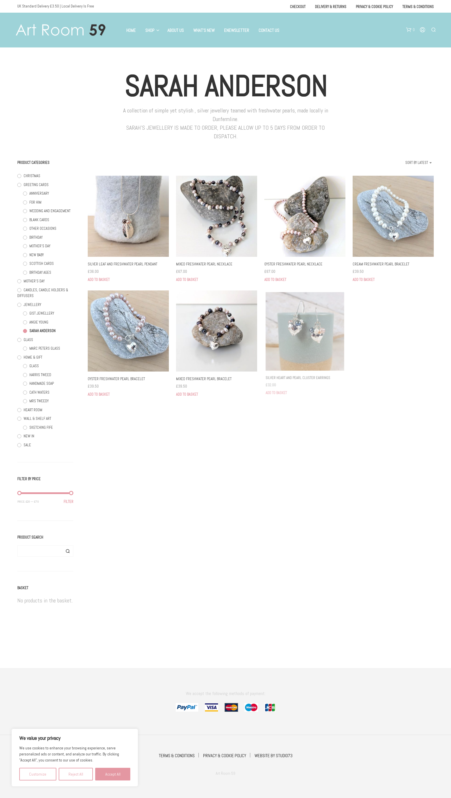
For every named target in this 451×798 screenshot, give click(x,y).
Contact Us (269, 30)
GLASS (28, 339)
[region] (75, 757)
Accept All (113, 774)
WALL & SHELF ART (37, 418)
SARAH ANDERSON (42, 330)
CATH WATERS (39, 392)
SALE (27, 445)
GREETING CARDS (36, 184)
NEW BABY (36, 254)
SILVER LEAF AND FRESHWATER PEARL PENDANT (122, 264)
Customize (37, 774)
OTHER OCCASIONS (42, 228)
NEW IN (29, 436)
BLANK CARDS (39, 219)
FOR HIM (35, 202)
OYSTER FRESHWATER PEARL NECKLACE (293, 264)
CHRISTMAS (32, 175)
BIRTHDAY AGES (40, 272)
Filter (68, 501)
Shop (149, 30)
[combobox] (409, 163)
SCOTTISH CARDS (41, 263)
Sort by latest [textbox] (416, 162)
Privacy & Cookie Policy (374, 6)
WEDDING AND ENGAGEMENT (49, 210)
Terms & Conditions (418, 6)
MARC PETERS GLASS (44, 348)
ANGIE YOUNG (38, 322)
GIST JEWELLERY (41, 313)
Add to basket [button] (99, 279)
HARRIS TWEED (40, 374)
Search (67, 551)
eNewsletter (236, 30)
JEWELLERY (32, 304)
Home (131, 30)
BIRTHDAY (36, 237)
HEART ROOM (33, 409)
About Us (175, 30)
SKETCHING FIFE (41, 427)
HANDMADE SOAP (41, 383)
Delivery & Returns (330, 6)
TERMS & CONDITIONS (177, 755)
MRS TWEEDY (39, 401)
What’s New (204, 30)
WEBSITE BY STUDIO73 (274, 755)
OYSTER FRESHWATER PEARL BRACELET (116, 378)
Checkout (297, 6)
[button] (410, 30)
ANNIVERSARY (39, 193)
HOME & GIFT (33, 357)
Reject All (75, 774)
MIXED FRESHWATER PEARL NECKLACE (204, 264)
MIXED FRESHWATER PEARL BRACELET (204, 376)
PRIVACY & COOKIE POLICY (224, 755)
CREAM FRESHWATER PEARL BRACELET (381, 264)
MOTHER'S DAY (39, 246)
